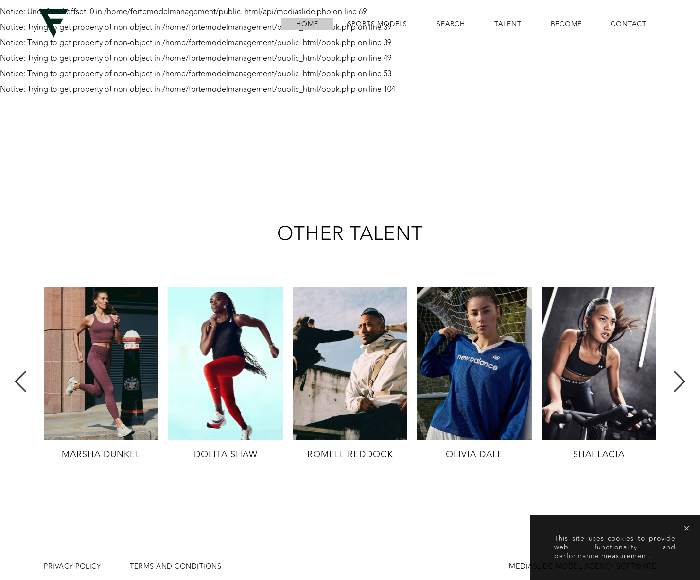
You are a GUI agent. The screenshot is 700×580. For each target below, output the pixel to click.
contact (629, 24)
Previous (21, 381)
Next (678, 381)
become (566, 24)
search (451, 24)
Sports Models (377, 24)
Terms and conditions (175, 566)
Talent (508, 24)
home (307, 24)
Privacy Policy (72, 566)
